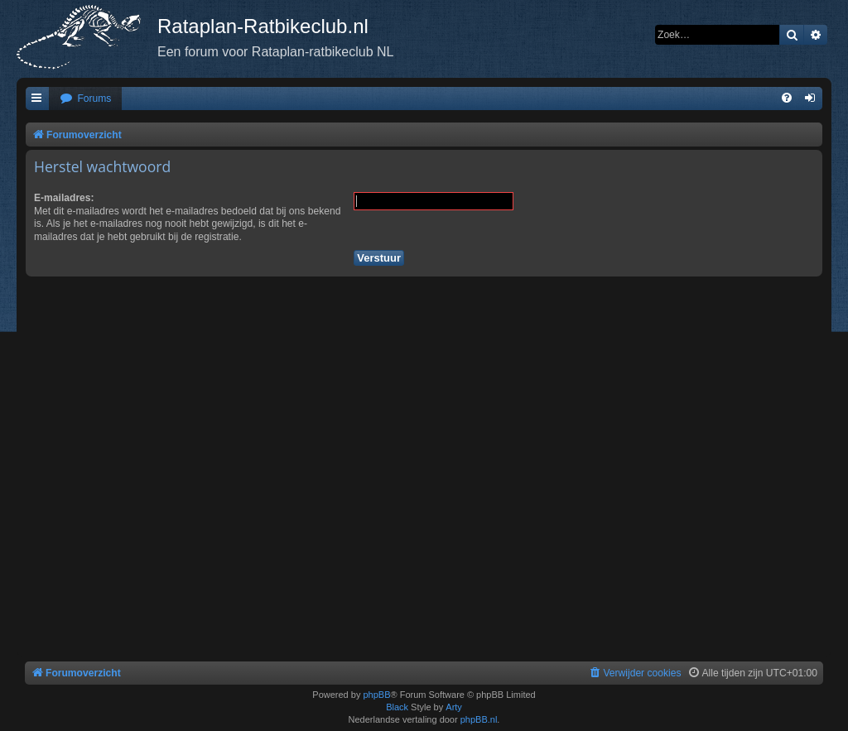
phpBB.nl (479, 719)
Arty (454, 707)
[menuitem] (85, 99)
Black (397, 707)
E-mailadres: (64, 198)
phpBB (376, 695)
